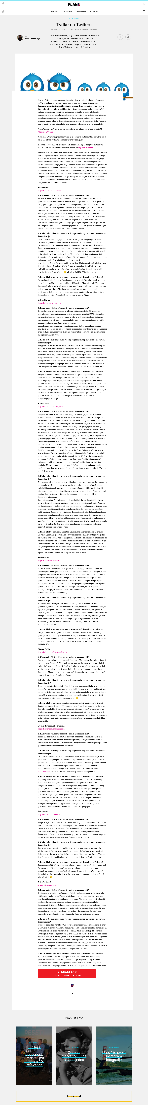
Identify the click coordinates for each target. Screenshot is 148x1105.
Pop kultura (67, 11)
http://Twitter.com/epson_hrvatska (51, 406)
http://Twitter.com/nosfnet (48, 560)
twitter (94, 29)
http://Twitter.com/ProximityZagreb (52, 652)
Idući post (74, 1095)
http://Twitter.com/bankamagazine (51, 728)
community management (78, 29)
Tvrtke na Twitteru (74, 24)
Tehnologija (54, 11)
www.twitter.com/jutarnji (48, 884)
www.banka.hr (44, 771)
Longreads (94, 11)
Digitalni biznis (81, 11)
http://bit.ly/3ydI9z (45, 131)
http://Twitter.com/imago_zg (49, 302)
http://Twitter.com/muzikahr (49, 190)
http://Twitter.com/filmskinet (49, 814)
